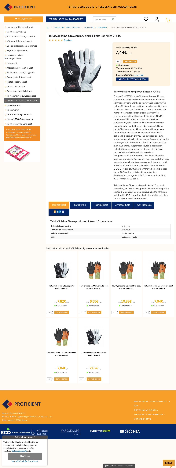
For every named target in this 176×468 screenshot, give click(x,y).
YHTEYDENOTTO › (143, 419)
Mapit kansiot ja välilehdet (19, 67)
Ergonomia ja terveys (16, 50)
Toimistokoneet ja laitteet (19, 91)
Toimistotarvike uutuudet (18, 123)
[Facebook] (63, 212)
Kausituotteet (13, 105)
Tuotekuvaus (80, 205)
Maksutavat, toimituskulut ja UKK (119, 466)
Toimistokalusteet (15, 86)
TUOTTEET (23, 19)
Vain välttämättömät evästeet (25, 461)
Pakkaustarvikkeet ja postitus (20, 36)
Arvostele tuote (122, 205)
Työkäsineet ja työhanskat (95, 28)
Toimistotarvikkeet (15, 31)
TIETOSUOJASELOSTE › (146, 410)
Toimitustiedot (101, 205)
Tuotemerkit (12, 109)
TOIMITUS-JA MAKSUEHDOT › (149, 414)
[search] (113, 18)
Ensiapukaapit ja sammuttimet (21, 45)
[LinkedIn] (58, 212)
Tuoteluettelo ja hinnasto (18, 114)
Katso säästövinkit (19, 119)
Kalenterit (11, 63)
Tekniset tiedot (59, 205)
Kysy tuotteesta (144, 205)
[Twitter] (60, 212)
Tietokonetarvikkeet (16, 81)
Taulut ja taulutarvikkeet (18, 77)
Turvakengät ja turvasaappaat (20, 95)
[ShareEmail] (55, 212)
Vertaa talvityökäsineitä (132, 79)
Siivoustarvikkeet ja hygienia (20, 72)
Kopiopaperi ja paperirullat (19, 27)
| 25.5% (129, 47)
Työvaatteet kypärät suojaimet (21, 100)
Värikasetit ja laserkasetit (18, 41)
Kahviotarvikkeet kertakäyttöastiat (14, 57)
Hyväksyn (25, 456)
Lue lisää (139, 75)
